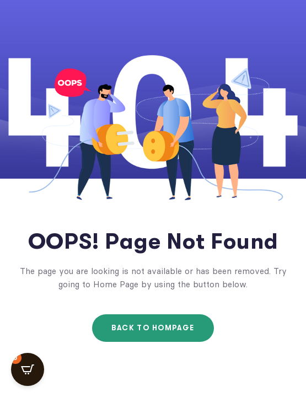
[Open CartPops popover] (27, 369)
